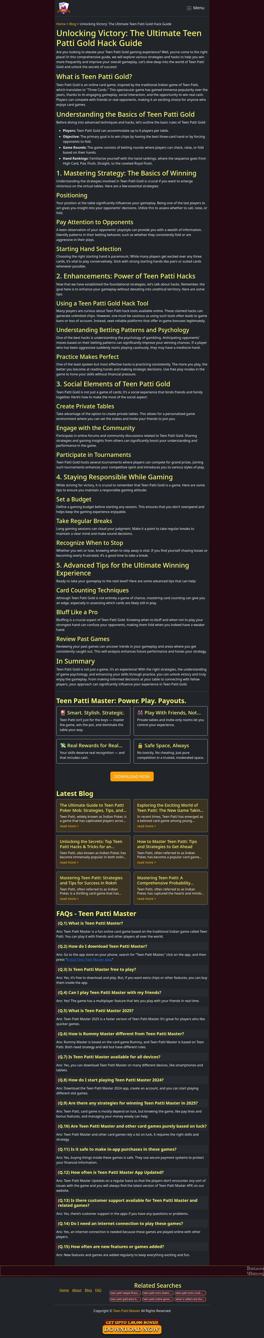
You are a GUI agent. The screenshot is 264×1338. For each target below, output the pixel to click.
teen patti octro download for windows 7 (158, 1293)
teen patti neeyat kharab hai (126, 1293)
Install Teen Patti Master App (89, 959)
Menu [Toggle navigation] (195, 8)
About (76, 1290)
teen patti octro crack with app (191, 1293)
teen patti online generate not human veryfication (158, 1299)
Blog (72, 24)
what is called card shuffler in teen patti (191, 1299)
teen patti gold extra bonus (126, 1299)
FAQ (98, 1290)
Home (61, 24)
